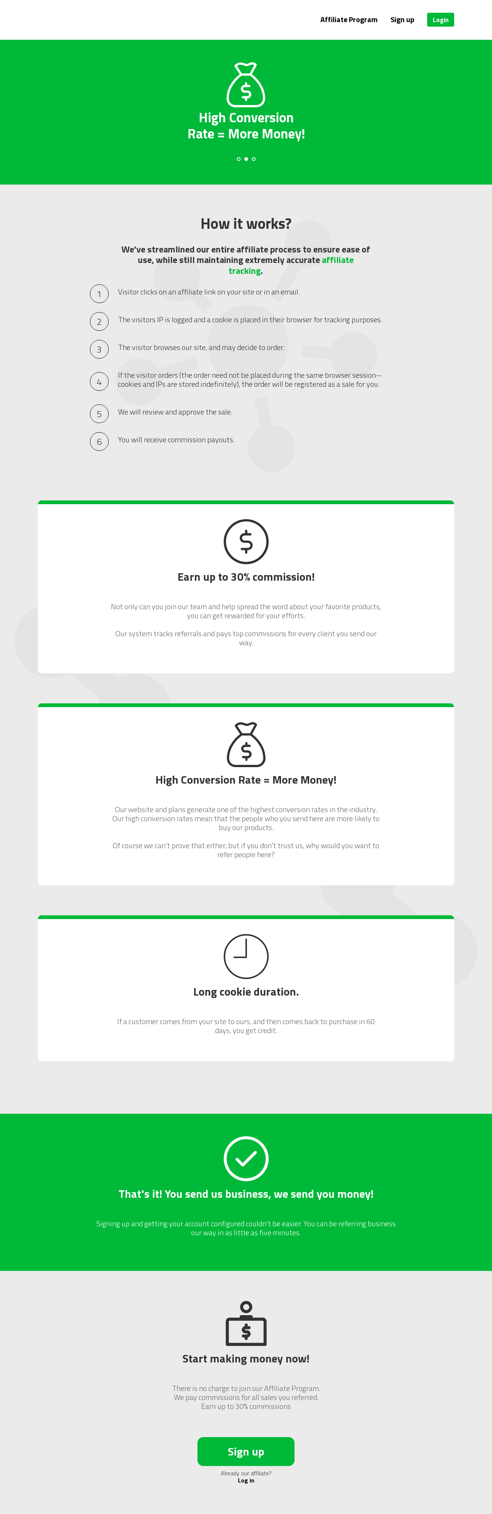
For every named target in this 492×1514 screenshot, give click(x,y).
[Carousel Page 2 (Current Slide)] (246, 159)
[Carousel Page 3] (254, 159)
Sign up (402, 19)
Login (441, 20)
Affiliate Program (349, 19)
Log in (246, 1480)
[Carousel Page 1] (239, 159)
